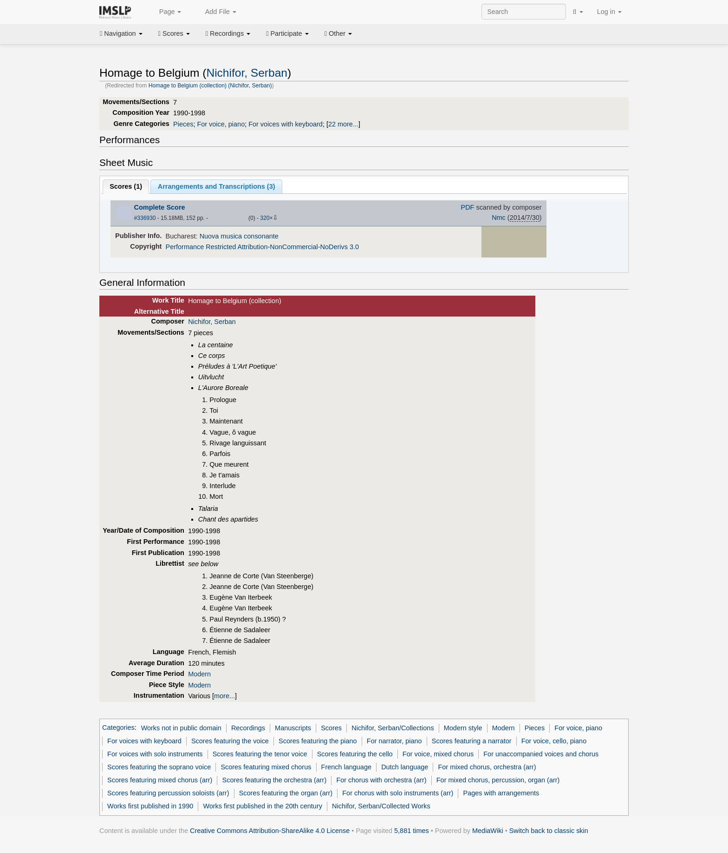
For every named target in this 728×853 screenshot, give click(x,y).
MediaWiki (487, 830)
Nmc (499, 217)
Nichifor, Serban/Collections (392, 728)
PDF (467, 207)
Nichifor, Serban (246, 72)
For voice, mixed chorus (438, 754)
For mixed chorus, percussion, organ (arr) (498, 780)
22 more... (343, 124)
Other (338, 33)
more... (224, 696)
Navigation (121, 33)
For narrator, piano (394, 741)
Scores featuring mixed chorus (266, 767)
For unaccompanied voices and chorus (540, 754)
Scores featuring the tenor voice (260, 754)
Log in (609, 11)
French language (346, 767)
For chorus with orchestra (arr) (381, 780)
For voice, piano (221, 124)
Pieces (183, 124)
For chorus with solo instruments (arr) (397, 793)
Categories (118, 728)
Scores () (126, 186)
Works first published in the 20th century (262, 806)
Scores (174, 33)
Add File (215, 12)
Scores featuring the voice (230, 741)
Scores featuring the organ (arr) (285, 793)
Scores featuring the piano (318, 741)
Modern (199, 674)
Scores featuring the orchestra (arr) (274, 780)
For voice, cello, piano (553, 741)
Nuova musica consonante (239, 236)
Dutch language (404, 767)
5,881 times (411, 830)
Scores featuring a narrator (472, 741)
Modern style (463, 728)
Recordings (228, 33)
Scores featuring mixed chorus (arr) (159, 780)
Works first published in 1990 (150, 806)
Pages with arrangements (501, 793)
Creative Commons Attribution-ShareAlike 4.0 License (270, 830)
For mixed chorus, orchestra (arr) (487, 767)
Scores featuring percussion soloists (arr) (168, 793)
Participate (287, 33)
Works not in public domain (181, 728)
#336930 (145, 218)
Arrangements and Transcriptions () (216, 186)
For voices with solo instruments (154, 754)
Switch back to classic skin (548, 830)
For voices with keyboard (285, 124)
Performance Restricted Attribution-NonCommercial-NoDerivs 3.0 (262, 247)
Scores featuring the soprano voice (159, 767)
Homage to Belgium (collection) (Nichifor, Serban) (210, 85)
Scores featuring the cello (355, 754)
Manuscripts (293, 728)
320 (264, 218)
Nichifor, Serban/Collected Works (381, 806)
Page (165, 12)
